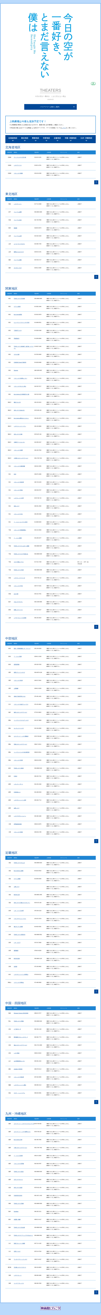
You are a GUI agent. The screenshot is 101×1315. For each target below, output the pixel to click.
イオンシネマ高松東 (19, 1077)
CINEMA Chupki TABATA (20, 362)
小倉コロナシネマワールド (20, 1147)
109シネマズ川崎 (18, 434)
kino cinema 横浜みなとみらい (21, 418)
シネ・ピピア (17, 942)
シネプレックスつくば (19, 577)
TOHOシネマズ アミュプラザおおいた (23, 1235)
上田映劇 (16, 688)
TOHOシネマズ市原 (19, 569)
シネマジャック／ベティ (20, 426)
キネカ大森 (16, 354)
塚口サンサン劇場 (18, 926)
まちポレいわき (18, 267)
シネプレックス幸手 (19, 498)
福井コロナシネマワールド (20, 712)
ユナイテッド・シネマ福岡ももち (22, 1131)
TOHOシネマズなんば (19, 862)
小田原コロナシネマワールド (21, 458)
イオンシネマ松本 (18, 680)
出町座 (15, 966)
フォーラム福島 (18, 259)
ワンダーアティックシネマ (20, 1259)
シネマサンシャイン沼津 (20, 800)
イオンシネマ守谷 (18, 585)
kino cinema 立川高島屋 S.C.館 (21, 394)
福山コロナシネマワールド (20, 1045)
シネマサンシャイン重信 (20, 1085)
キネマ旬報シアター (19, 561)
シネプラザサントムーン (20, 816)
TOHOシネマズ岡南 (19, 1021)
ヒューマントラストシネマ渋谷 (21, 322)
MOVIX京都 (17, 958)
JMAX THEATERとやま (20, 696)
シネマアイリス (18, 165)
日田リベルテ (17, 1251)
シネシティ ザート (18, 784)
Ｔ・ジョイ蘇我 (18, 538)
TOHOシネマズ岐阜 (19, 768)
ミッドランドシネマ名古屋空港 (21, 752)
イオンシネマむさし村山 (20, 386)
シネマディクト (18, 204)
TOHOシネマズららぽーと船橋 (21, 546)
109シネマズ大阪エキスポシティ (22, 902)
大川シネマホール (18, 1179)
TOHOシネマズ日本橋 (19, 298)
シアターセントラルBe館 (20, 617)
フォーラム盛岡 (18, 212)
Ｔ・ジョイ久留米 (18, 1155)
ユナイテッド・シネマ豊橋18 (21, 736)
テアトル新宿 (17, 306)
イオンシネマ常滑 (18, 760)
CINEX (15, 776)
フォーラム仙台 (18, 220)
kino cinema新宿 (18, 314)
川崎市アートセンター (19, 442)
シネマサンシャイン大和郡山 (21, 974)
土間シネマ (16, 886)
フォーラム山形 (18, 235)
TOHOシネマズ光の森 (19, 1227)
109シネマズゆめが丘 (19, 410)
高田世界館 (16, 664)
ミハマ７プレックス (19, 1283)
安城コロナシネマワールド (20, 744)
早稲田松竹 (16, 338)
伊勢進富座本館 (18, 824)
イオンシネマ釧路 (18, 173)
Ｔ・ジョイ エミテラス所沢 (20, 522)
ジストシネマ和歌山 (19, 982)
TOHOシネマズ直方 (19, 1171)
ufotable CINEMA (18, 1069)
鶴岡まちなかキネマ (19, 251)
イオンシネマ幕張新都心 (20, 530)
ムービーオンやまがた (19, 243)
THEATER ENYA (18, 1195)
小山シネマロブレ (18, 601)
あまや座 (16, 593)
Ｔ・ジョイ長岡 (18, 656)
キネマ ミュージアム (19, 1093)
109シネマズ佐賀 (18, 1187)
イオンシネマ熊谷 (18, 490)
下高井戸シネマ (18, 330)
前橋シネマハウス (18, 609)
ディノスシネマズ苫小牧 (20, 157)
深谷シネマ (16, 506)
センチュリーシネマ (19, 728)
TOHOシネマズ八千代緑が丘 (21, 554)
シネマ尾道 (16, 1053)
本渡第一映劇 (17, 1219)
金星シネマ (16, 808)
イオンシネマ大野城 (19, 1163)
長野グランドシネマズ (19, 672)
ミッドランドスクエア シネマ (21, 720)
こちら (64, 128)
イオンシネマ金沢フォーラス (21, 704)
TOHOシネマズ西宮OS (19, 934)
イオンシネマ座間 (18, 450)
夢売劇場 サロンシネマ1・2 (21, 1037)
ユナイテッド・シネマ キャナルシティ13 (24, 1123)
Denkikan (16, 1211)
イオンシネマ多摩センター (20, 378)
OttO (15, 474)
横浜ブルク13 (17, 402)
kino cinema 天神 (18, 1139)
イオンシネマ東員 (18, 832)
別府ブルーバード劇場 (19, 1243)
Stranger (16, 370)
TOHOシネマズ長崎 (19, 1203)
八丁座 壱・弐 (17, 1029)
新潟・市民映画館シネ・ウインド (22, 648)
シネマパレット (18, 1275)
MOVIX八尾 (17, 894)
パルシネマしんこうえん (20, 918)
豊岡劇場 (16, 950)
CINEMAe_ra (17, 792)
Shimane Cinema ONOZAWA (21, 1013)
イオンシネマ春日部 (19, 482)
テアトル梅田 (17, 878)
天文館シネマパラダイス (20, 1267)
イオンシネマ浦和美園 (19, 466)
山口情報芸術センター (19, 1061)
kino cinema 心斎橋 (18, 870)
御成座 (15, 228)
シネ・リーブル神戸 (19, 910)
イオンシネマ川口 (18, 514)
